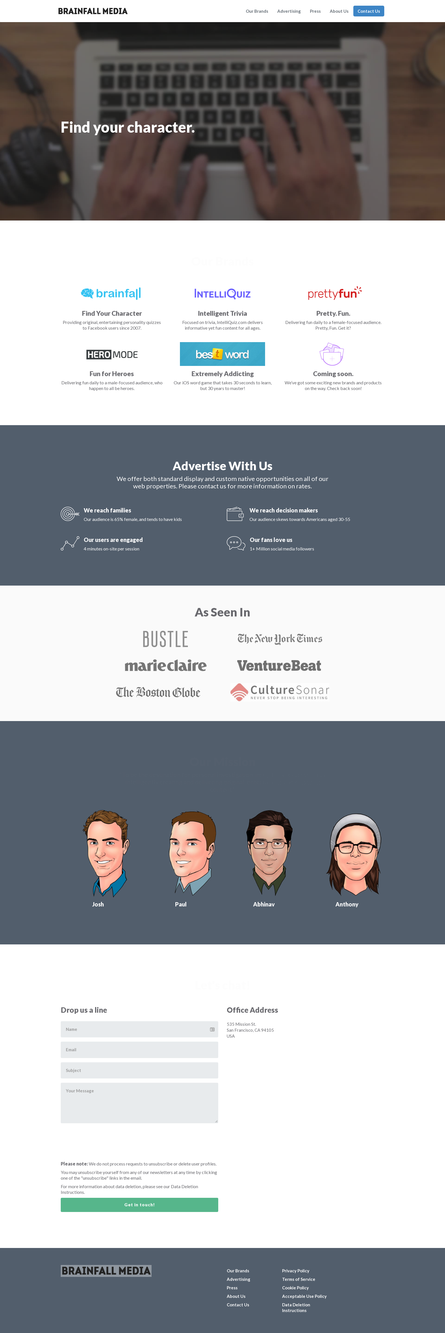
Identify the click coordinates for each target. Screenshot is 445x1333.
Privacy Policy (295, 1270)
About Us (339, 11)
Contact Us (369, 11)
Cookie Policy (295, 1287)
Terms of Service (298, 1279)
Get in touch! (139, 1204)
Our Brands (257, 11)
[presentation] (108, 1139)
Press (315, 11)
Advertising (289, 11)
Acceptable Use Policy (304, 1296)
